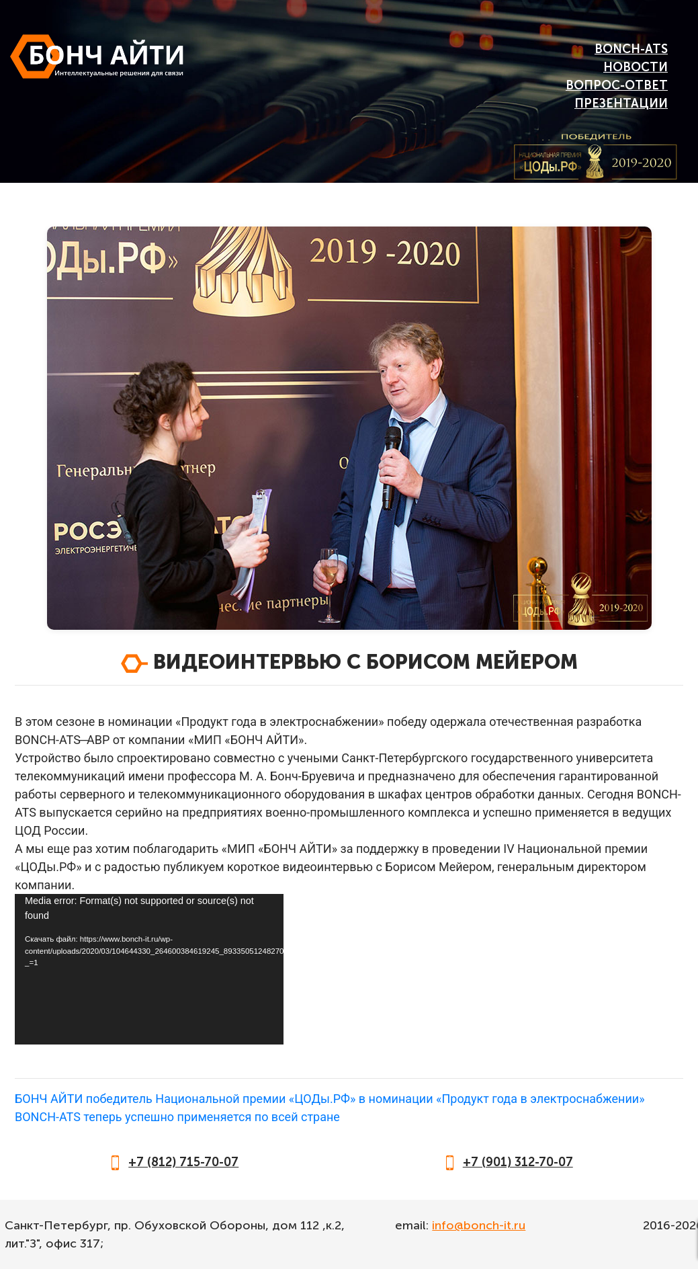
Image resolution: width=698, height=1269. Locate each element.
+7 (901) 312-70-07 (518, 1162)
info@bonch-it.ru (478, 1225)
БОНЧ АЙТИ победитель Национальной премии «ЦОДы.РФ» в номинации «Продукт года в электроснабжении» (330, 1099)
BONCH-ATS (631, 49)
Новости (635, 67)
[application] (149, 969)
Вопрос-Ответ (617, 85)
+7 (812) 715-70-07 (183, 1162)
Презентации (621, 103)
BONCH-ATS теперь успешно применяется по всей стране (177, 1117)
